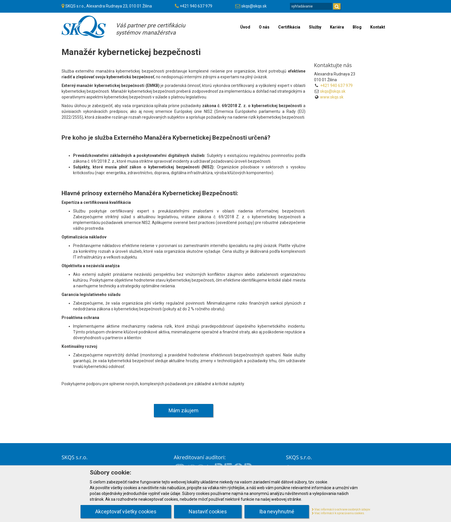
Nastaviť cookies (208, 511)
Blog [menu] (357, 27)
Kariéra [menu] (337, 27)
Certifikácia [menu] (289, 27)
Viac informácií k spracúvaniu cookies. (338, 513)
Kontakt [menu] (377, 27)
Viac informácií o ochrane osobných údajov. (341, 509)
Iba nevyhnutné (276, 511)
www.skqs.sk (331, 97)
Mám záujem (183, 410)
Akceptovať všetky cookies (125, 511)
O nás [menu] (264, 27)
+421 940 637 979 (196, 6)
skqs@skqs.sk (254, 6)
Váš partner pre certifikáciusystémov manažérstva (150, 29)
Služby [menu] (315, 27)
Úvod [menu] (245, 27)
